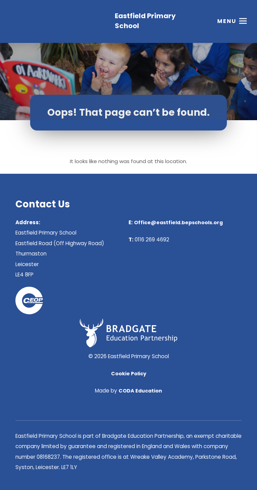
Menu (226, 22)
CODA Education (140, 390)
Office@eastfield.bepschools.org (178, 222)
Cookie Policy (128, 373)
